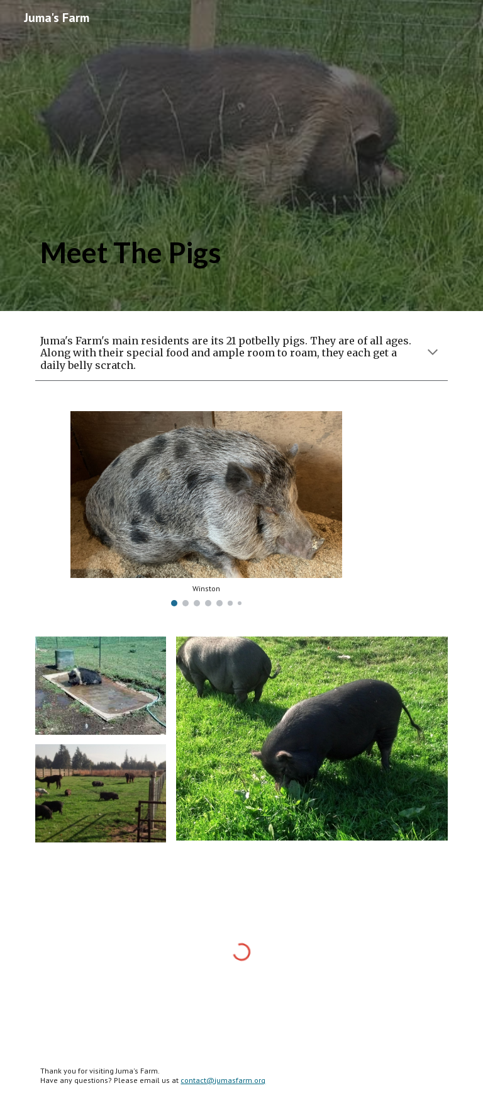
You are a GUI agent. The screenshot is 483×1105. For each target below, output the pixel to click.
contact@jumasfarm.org (222, 1080)
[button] (433, 353)
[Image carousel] (205, 508)
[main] (206, 155)
